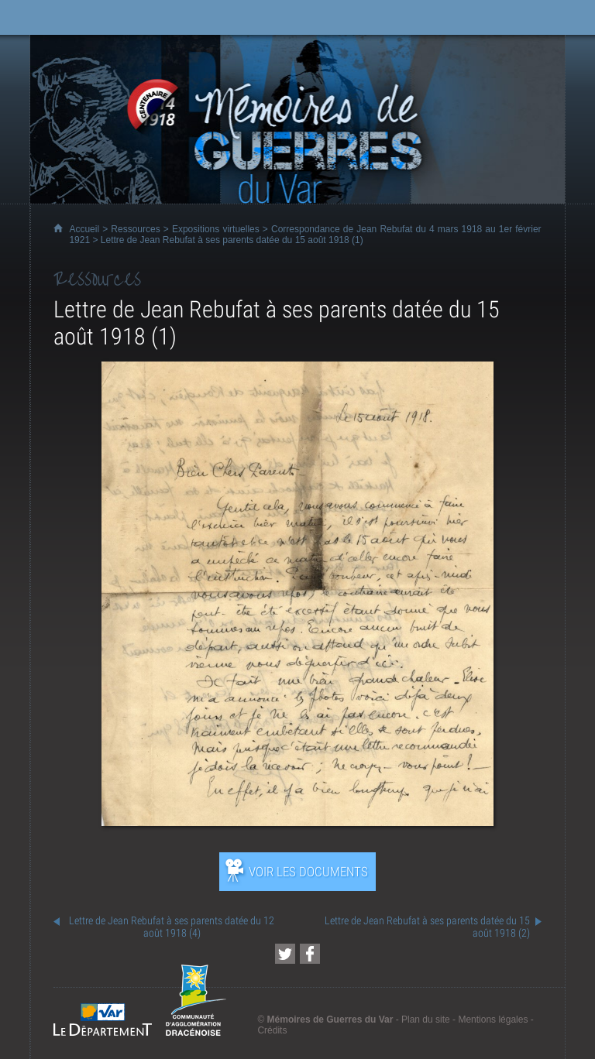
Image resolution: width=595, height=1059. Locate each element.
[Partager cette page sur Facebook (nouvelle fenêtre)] (310, 954)
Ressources (135, 229)
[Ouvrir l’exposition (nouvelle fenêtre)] (297, 821)
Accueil (84, 229)
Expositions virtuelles (216, 229)
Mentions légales (493, 1019)
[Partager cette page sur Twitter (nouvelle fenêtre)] (285, 954)
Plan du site (425, 1019)
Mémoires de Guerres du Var (330, 1019)
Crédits (272, 1030)
